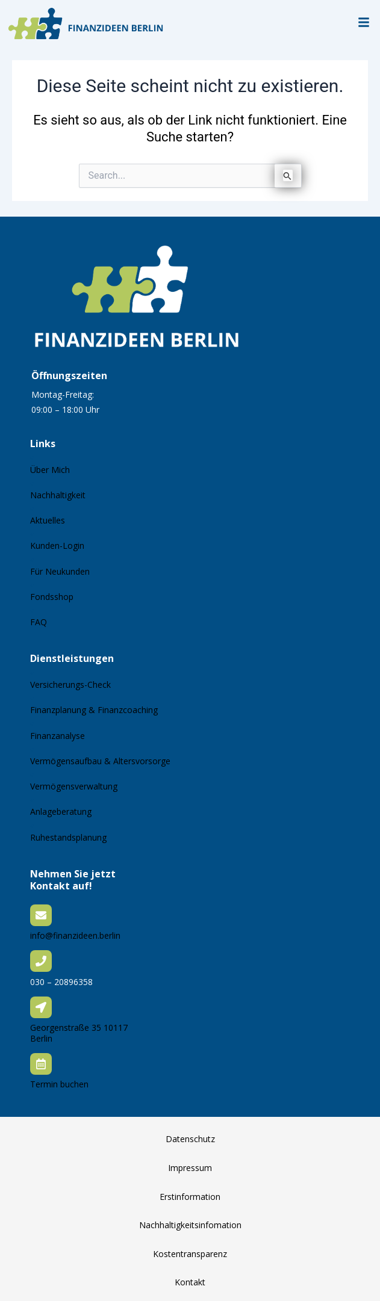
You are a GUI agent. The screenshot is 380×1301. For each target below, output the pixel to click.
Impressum (190, 1167)
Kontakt (190, 1282)
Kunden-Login (57, 545)
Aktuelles (47, 520)
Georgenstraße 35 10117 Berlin (79, 1033)
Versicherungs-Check (70, 684)
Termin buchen (59, 1084)
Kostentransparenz (190, 1253)
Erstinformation (190, 1196)
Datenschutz (190, 1139)
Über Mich (50, 469)
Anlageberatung (61, 811)
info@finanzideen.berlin (75, 935)
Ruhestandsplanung (68, 837)
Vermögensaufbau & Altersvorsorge (100, 761)
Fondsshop (51, 596)
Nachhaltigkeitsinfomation (190, 1225)
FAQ (38, 622)
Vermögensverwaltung (73, 786)
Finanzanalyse (57, 735)
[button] (364, 23)
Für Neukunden (60, 571)
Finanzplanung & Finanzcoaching (94, 709)
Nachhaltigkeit (58, 495)
